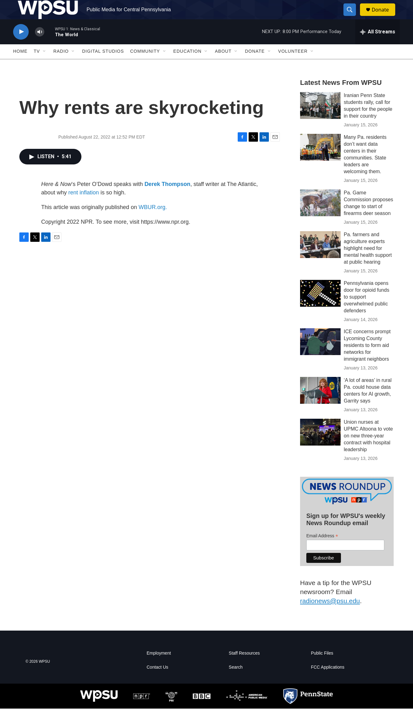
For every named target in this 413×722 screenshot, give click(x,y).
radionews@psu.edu (330, 614)
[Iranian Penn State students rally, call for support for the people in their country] (320, 118)
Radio (61, 64)
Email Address (322, 549)
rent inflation (83, 206)
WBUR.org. (152, 220)
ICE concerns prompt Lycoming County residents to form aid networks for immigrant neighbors (367, 359)
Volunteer (293, 64)
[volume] (39, 45)
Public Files (322, 666)
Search (235, 680)
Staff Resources (244, 666)
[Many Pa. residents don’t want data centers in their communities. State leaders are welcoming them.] (320, 160)
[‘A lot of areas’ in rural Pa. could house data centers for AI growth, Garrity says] (320, 404)
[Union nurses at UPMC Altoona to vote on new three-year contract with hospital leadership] (320, 445)
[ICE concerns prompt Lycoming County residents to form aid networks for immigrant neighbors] (320, 355)
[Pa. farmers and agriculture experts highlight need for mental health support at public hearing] (320, 258)
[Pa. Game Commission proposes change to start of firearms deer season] (320, 216)
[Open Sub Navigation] (44, 64)
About (223, 64)
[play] (21, 45)
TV (37, 64)
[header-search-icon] (352, 16)
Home (20, 64)
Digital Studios (103, 64)
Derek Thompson (167, 197)
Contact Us (157, 680)
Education (187, 64)
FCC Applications (327, 680)
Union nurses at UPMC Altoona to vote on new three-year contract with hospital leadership (368, 449)
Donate (384, 16)
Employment (159, 666)
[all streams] (377, 45)
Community (145, 64)
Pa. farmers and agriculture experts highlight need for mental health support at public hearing (368, 261)
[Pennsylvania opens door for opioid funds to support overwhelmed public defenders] (320, 306)
